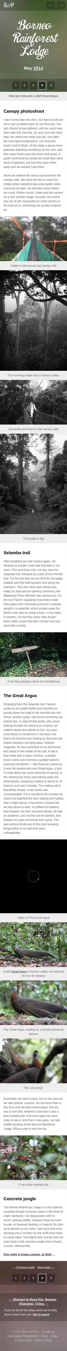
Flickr (44, 1335)
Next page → (45, 1267)
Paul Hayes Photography (23, 1335)
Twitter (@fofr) (43, 1340)
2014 (38, 68)
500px (54, 1335)
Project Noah (23, 1340)
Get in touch (41, 1314)
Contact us (48, 1331)
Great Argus (18, 971)
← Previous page (24, 1267)
